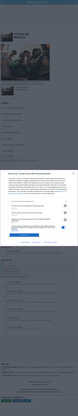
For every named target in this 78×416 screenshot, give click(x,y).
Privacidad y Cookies (50, 242)
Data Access (37, 242)
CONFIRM (24, 235)
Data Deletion (25, 242)
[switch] (64, 205)
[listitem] (39, 201)
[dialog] (39, 208)
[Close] (74, 174)
